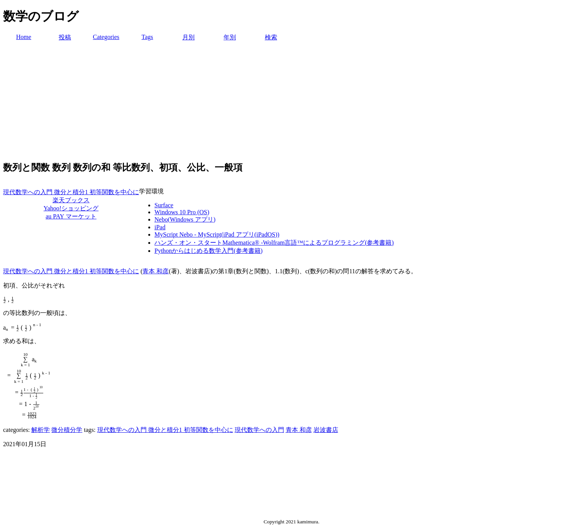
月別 (188, 37)
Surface (163, 205)
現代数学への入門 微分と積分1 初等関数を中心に (71, 192)
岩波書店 (326, 429)
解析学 (40, 429)
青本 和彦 (155, 271)
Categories (106, 37)
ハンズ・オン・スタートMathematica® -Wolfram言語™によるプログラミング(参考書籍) (274, 242)
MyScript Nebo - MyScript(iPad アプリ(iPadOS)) (217, 234)
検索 (271, 37)
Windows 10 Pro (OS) (181, 212)
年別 (230, 37)
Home (23, 37)
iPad (159, 227)
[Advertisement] (291, 100)
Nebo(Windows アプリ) (184, 219)
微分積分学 (66, 429)
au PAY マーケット (71, 216)
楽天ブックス (71, 200)
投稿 (65, 37)
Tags (147, 37)
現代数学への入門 (259, 429)
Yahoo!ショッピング (71, 208)
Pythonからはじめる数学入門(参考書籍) (208, 250)
